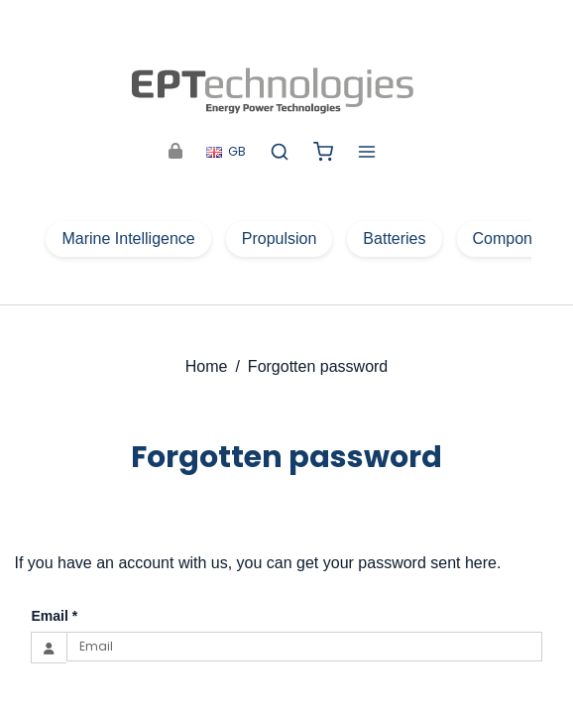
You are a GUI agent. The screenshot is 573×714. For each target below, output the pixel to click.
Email (54, 616)
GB (226, 151)
